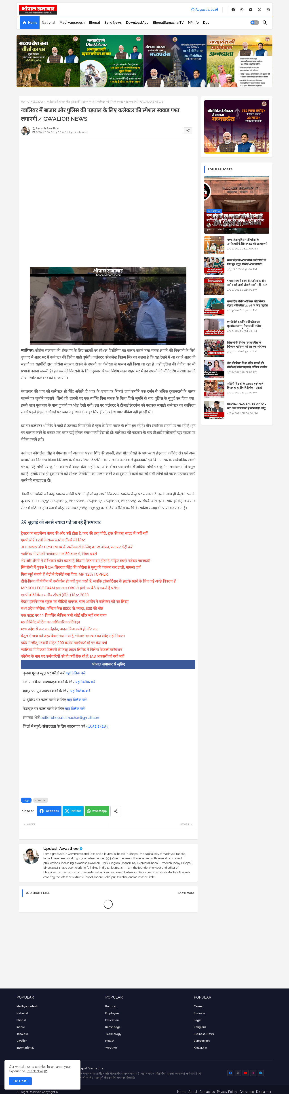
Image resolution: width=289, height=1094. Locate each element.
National (48, 22)
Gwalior (38, 101)
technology (113, 1034)
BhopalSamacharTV (168, 22)
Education (112, 1020)
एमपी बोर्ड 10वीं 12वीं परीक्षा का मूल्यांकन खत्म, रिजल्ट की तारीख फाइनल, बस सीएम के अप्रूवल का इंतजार (248, 326)
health (109, 1040)
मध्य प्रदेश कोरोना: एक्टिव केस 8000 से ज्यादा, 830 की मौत (62, 608)
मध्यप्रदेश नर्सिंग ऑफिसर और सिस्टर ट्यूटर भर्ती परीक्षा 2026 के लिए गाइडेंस (247, 303)
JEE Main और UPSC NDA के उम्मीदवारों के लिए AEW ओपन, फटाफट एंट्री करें (77, 547)
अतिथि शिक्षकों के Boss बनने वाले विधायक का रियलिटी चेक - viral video (245, 387)
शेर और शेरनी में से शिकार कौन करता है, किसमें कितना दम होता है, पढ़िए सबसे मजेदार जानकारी (86, 560)
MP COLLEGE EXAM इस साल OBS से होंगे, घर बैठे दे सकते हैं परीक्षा (70, 588)
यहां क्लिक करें (75, 673)
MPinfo (193, 22)
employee (112, 1013)
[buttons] (233, 9)
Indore (21, 1027)
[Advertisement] (108, 173)
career (198, 1006)
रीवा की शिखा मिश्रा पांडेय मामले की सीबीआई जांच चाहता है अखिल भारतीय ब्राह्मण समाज (247, 367)
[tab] (30, 22)
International (25, 1047)
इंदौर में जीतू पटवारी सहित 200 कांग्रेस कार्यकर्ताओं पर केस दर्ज (64, 642)
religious (200, 1027)
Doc (206, 22)
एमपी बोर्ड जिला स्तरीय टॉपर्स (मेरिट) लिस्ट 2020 (55, 595)
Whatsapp (99, 811)
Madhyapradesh (72, 22)
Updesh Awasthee (61, 848)
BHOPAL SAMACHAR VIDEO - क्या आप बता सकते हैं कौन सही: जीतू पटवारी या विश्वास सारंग (246, 408)
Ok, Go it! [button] (20, 1081)
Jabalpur (22, 1034)
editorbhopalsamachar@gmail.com (70, 717)
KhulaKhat (200, 1047)
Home (32, 22)
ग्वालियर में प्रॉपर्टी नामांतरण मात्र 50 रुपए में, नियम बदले (59, 553)
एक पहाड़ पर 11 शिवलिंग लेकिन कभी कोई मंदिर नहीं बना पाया (64, 615)
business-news (204, 1034)
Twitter (75, 811)
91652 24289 (97, 726)
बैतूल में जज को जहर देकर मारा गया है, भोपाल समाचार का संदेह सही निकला (73, 636)
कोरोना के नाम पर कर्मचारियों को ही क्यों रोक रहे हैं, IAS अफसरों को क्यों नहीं (72, 656)
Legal (197, 1020)
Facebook (52, 811)
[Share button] (115, 811)
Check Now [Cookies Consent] (35, 1071)
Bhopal (94, 22)
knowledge (113, 1027)
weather (111, 1047)
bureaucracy (202, 1040)
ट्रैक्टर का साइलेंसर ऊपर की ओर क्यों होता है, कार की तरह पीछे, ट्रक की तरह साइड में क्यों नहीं (84, 533)
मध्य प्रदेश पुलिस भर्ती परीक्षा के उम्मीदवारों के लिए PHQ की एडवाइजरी (247, 241)
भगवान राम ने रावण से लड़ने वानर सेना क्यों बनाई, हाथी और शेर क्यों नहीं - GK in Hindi (247, 285)
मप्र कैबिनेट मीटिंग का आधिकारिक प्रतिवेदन (50, 622)
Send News (113, 22)
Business (199, 1013)
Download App (137, 22)
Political (110, 1006)
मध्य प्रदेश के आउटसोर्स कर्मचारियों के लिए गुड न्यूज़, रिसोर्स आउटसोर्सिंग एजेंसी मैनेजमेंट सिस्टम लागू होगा (246, 264)
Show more (186, 893)
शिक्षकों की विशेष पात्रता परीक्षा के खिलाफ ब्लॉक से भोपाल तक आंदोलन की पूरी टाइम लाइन (246, 346)
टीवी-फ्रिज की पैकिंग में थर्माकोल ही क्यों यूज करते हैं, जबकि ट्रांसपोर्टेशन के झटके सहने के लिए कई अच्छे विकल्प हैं (99, 581)
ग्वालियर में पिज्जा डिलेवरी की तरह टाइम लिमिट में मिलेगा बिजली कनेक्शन (71, 649)
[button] (254, 22)
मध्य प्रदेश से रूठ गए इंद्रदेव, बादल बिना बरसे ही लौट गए (59, 629)
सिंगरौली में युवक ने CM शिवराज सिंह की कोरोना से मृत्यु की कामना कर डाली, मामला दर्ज (81, 567)
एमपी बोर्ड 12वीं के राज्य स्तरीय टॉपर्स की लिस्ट (53, 540)
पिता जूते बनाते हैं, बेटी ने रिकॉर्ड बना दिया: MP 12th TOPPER (65, 574)
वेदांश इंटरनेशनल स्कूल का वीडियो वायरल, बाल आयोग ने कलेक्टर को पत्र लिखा (75, 601)
